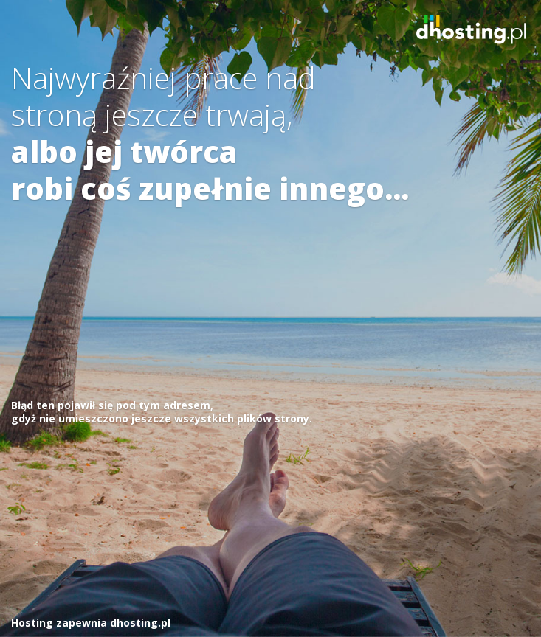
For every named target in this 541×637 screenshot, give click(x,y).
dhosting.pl (140, 623)
